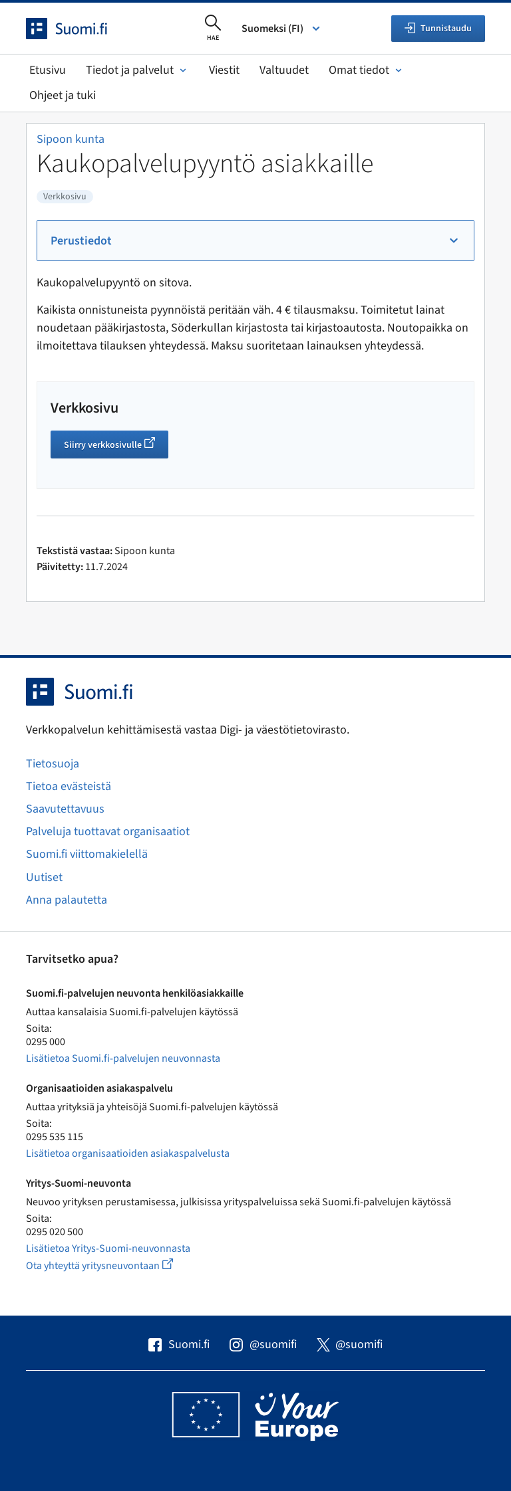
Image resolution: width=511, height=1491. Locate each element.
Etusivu (47, 70)
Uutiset (44, 877)
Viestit (224, 70)
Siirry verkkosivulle (116, 446)
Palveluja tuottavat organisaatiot (108, 831)
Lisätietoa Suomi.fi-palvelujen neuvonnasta (123, 1058)
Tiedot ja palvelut (137, 70)
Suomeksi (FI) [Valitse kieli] (282, 28)
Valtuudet (284, 70)
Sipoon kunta (70, 139)
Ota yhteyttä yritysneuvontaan (115, 1265)
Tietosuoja (52, 763)
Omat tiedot (367, 70)
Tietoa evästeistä (68, 786)
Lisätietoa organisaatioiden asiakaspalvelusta (128, 1153)
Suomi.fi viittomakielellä (87, 854)
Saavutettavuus (65, 809)
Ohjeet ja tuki (62, 95)
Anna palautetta (66, 900)
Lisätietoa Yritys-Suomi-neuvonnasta (108, 1248)
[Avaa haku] (213, 29)
